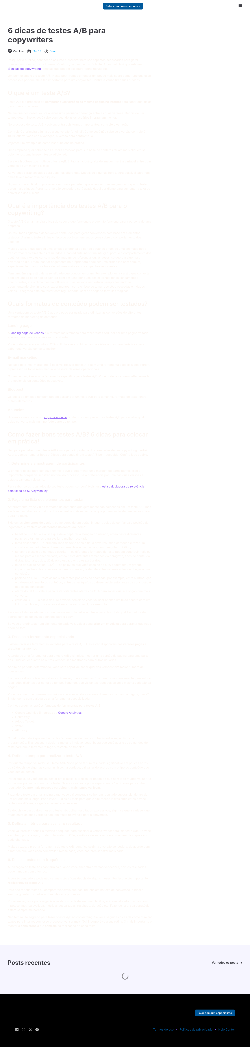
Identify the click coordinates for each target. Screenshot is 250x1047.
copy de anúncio (55, 417)
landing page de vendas (27, 333)
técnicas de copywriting (24, 69)
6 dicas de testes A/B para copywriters (57, 35)
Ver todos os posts (225, 962)
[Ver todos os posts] (241, 963)
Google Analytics (70, 712)
